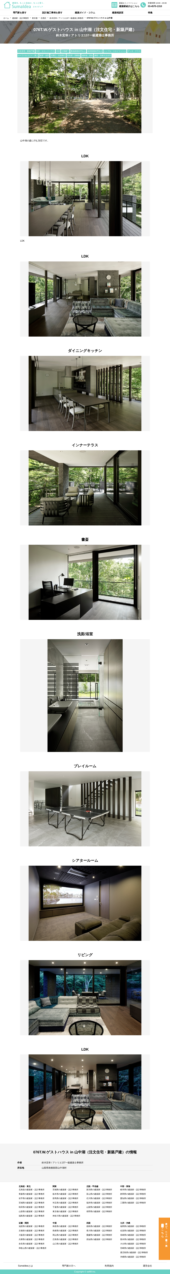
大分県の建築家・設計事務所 (133, 1244)
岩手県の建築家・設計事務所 (31, 1198)
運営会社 (147, 1266)
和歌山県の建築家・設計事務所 (32, 1248)
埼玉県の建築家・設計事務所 (65, 1203)
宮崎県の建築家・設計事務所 (133, 1248)
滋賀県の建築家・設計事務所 (31, 1226)
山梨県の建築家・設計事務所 (99, 1207)
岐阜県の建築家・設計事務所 (133, 1189)
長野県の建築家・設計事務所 (99, 1211)
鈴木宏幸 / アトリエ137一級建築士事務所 (66, 18)
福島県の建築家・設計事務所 (31, 1216)
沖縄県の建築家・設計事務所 (133, 1257)
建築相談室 (117, 12)
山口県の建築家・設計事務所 (65, 1244)
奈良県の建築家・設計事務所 (31, 1244)
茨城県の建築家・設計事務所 (65, 1189)
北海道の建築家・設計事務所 (31, 1189)
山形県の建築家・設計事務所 (31, 1211)
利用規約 (109, 1266)
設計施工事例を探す (52, 12)
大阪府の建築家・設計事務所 (31, 1235)
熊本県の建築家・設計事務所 (133, 1239)
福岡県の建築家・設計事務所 (133, 1226)
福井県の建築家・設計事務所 (99, 1203)
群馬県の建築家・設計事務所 (65, 1198)
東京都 (34, 18)
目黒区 (43, 18)
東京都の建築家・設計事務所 (65, 1211)
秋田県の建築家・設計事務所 (31, 1207)
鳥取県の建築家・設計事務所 (65, 1226)
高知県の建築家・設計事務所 (99, 1239)
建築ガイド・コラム (85, 12)
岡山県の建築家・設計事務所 (65, 1235)
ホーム (6, 18)
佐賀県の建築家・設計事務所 (133, 1230)
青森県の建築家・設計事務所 (31, 1194)
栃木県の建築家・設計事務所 (65, 1194)
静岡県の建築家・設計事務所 (133, 1194)
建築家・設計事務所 (20, 18)
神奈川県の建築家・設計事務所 (66, 1216)
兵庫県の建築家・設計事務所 (31, 1239)
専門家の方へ (69, 1266)
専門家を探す (20, 12)
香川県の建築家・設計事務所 (99, 1230)
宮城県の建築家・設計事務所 (31, 1203)
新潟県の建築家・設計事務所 (99, 1189)
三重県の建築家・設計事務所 (133, 1203)
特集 (150, 12)
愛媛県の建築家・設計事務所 (99, 1235)
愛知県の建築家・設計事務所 (133, 1198)
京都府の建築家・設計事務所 (31, 1230)
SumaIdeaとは (25, 1266)
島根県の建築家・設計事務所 (65, 1230)
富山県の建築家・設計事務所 (99, 1194)
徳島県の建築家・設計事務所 (99, 1226)
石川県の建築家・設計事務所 (99, 1198)
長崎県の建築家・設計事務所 (133, 1235)
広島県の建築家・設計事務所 (65, 1239)
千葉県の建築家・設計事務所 (65, 1207)
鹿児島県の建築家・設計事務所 (134, 1252)
